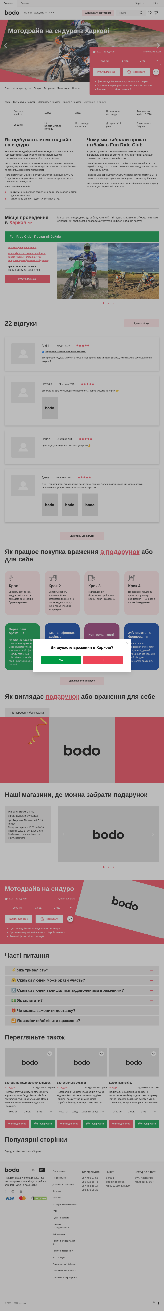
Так (61, 660)
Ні (103, 660)
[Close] (127, 643)
